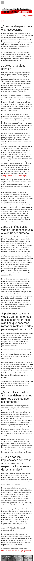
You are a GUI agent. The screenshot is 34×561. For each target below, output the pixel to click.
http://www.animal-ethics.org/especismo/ (16, 551)
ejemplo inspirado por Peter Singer (14, 176)
